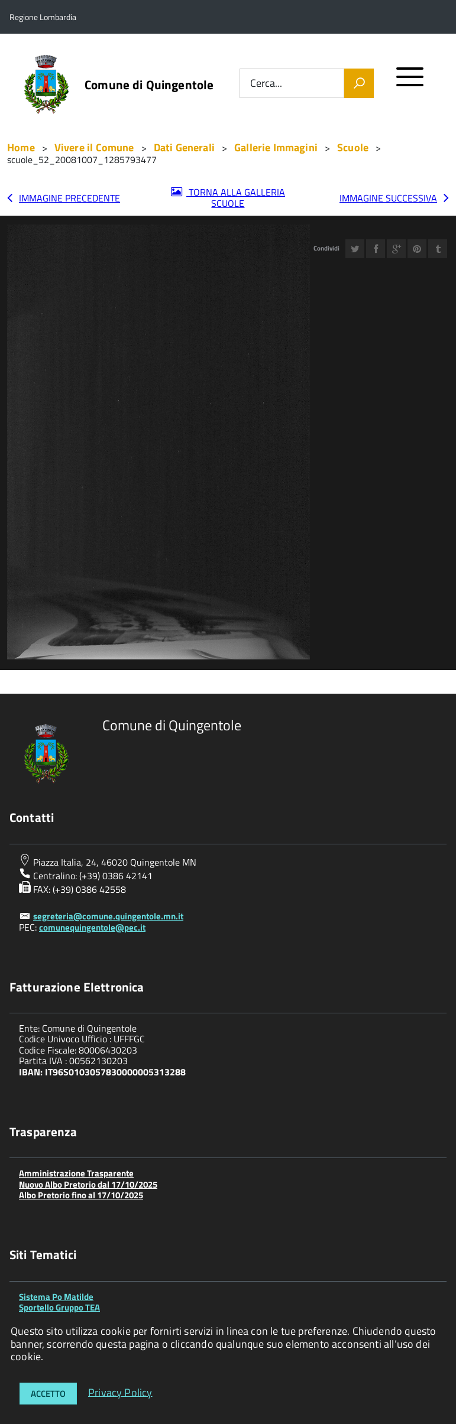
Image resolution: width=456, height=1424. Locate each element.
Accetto (48, 1393)
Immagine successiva (388, 198)
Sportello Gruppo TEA (59, 1307)
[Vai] (359, 83)
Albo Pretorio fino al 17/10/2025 (81, 1195)
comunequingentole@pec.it (92, 927)
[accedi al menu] (410, 81)
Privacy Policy (120, 1392)
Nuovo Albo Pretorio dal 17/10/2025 (88, 1184)
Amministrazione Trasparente (76, 1173)
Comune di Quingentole (149, 85)
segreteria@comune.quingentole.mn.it (108, 916)
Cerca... (266, 83)
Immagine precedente (69, 198)
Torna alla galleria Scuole (235, 197)
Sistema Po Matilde (56, 1296)
